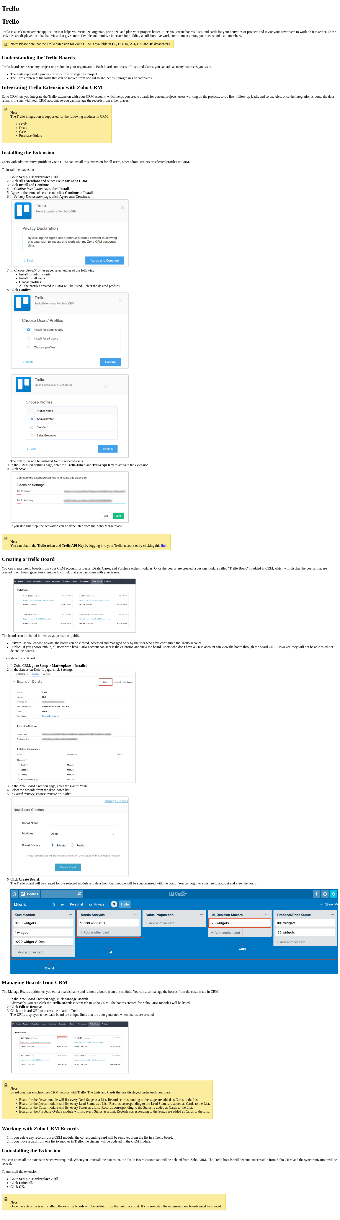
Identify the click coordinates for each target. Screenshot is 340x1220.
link (164, 545)
